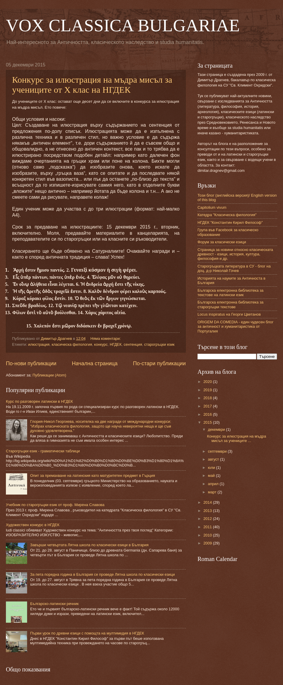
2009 (208, 543)
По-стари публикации (159, 363)
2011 (208, 527)
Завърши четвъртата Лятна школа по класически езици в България (89, 545)
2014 (208, 502)
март (212, 492)
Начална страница (95, 363)
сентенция (133, 344)
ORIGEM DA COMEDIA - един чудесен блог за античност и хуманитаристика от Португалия (236, 326)
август (214, 459)
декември (217, 429)
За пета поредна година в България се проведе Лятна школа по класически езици (102, 574)
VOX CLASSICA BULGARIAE (123, 25)
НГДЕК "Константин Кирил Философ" (230, 222)
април (214, 484)
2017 (208, 406)
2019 (208, 390)
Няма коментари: (106, 338)
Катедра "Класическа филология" (227, 215)
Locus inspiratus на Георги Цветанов (229, 314)
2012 (208, 518)
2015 (208, 422)
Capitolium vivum (212, 207)
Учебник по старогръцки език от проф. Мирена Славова (55, 505)
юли (212, 467)
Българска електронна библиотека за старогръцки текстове (231, 304)
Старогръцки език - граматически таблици (43, 451)
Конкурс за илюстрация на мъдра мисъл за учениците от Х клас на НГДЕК (92, 84)
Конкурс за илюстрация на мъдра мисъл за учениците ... (236, 438)
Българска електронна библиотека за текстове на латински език (231, 292)
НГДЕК (115, 344)
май (212, 475)
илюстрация (39, 344)
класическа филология (72, 344)
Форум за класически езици (222, 242)
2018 (208, 398)
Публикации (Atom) (49, 375)
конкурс (101, 344)
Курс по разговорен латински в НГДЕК (39, 401)
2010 (208, 535)
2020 (208, 381)
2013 (208, 510)
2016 (208, 414)
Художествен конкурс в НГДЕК (32, 525)
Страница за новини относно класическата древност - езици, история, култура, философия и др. (235, 254)
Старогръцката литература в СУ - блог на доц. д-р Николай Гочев (234, 268)
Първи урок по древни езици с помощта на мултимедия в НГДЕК (87, 633)
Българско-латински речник (54, 603)
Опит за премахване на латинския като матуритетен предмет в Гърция (92, 475)
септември (218, 451)
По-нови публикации (31, 363)
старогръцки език (159, 344)
